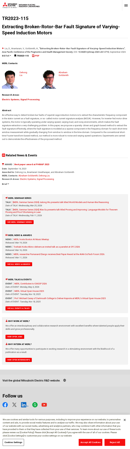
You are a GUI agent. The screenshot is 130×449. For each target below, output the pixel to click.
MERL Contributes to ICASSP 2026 (30, 283)
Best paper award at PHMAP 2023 (31, 164)
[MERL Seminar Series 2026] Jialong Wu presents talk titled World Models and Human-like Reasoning (61, 202)
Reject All (115, 444)
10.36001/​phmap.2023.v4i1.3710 (93, 52)
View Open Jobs (14, 337)
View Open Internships (18, 360)
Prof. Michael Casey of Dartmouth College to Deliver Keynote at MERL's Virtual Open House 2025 (60, 298)
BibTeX (6, 55)
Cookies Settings (13, 444)
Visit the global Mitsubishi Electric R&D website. (31, 380)
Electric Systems (10, 99)
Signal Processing (30, 99)
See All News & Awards (18, 264)
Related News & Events (19, 155)
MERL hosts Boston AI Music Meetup (31, 239)
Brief (5, 184)
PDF (35, 55)
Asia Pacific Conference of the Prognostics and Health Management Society (37, 52)
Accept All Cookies (90, 444)
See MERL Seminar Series (19, 222)
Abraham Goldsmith (28, 175)
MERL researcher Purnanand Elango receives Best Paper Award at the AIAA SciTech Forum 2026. (59, 254)
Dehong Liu (44, 175)
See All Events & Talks (18, 308)
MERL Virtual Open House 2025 (29, 291)
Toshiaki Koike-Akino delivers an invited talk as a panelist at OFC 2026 (47, 247)
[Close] (124, 421)
